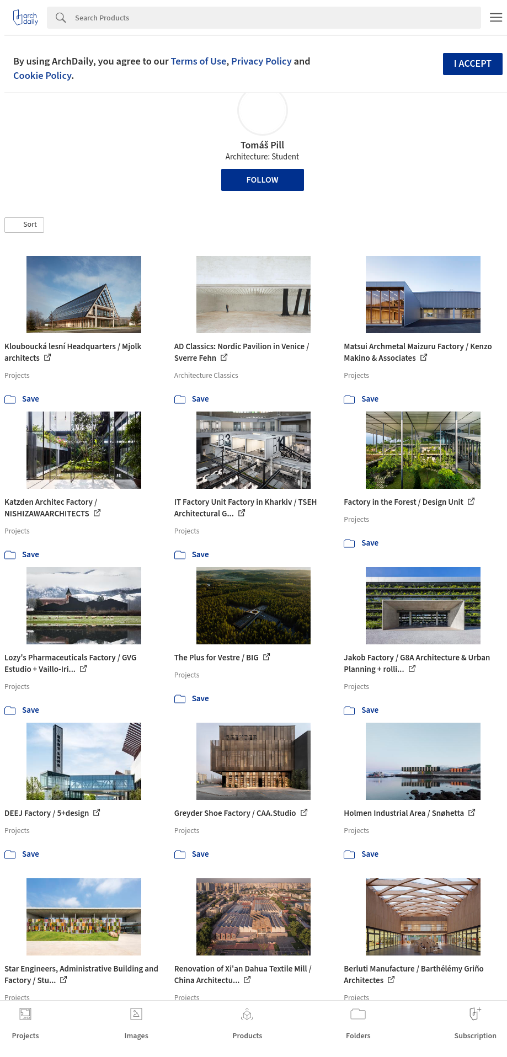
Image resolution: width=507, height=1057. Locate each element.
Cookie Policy (42, 75)
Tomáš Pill (262, 145)
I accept (473, 64)
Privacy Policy (261, 61)
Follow (263, 180)
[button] (24, 225)
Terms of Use (198, 61)
